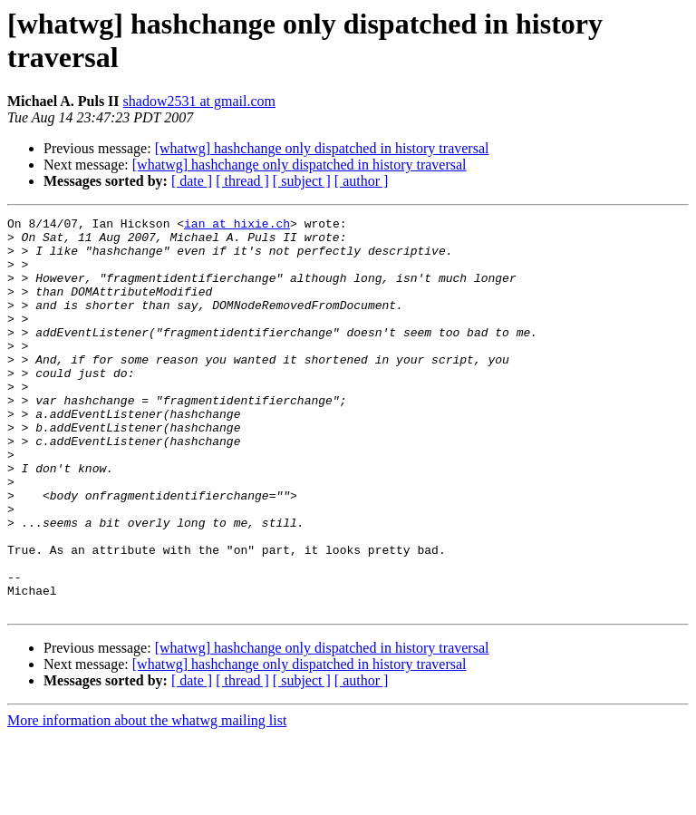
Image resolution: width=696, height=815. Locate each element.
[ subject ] (302, 181)
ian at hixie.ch (237, 226)
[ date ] (191, 181)
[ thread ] (242, 181)
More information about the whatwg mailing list (146, 799)
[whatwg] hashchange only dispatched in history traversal (322, 148)
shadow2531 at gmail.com (199, 101)
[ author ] (361, 181)
